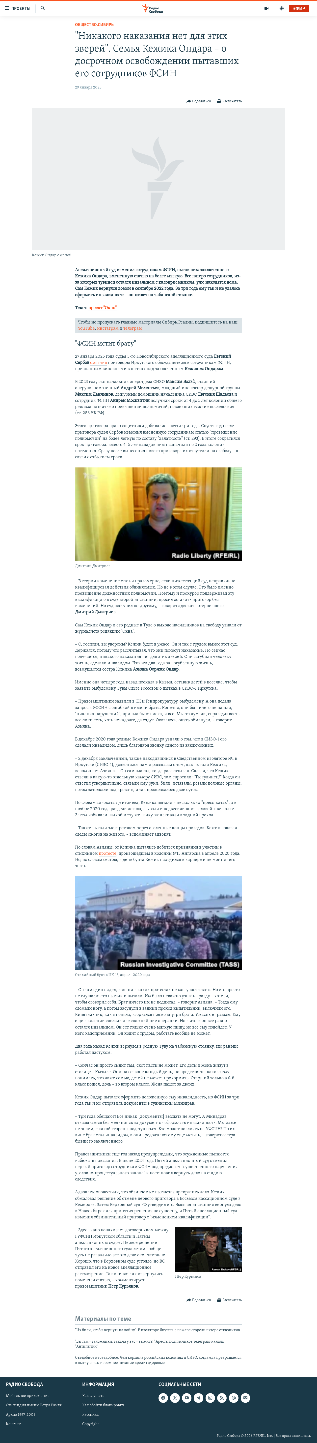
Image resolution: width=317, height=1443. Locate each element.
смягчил (98, 362)
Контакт (13, 1424)
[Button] (198, 101)
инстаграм (108, 328)
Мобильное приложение (28, 1396)
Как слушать (93, 1396)
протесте (107, 853)
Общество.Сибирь (94, 25)
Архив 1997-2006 (20, 1415)
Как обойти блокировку (103, 1406)
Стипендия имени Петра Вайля (34, 1406)
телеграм (132, 328)
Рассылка (90, 1415)
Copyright (90, 1424)
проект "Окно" (102, 308)
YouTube (86, 328)
